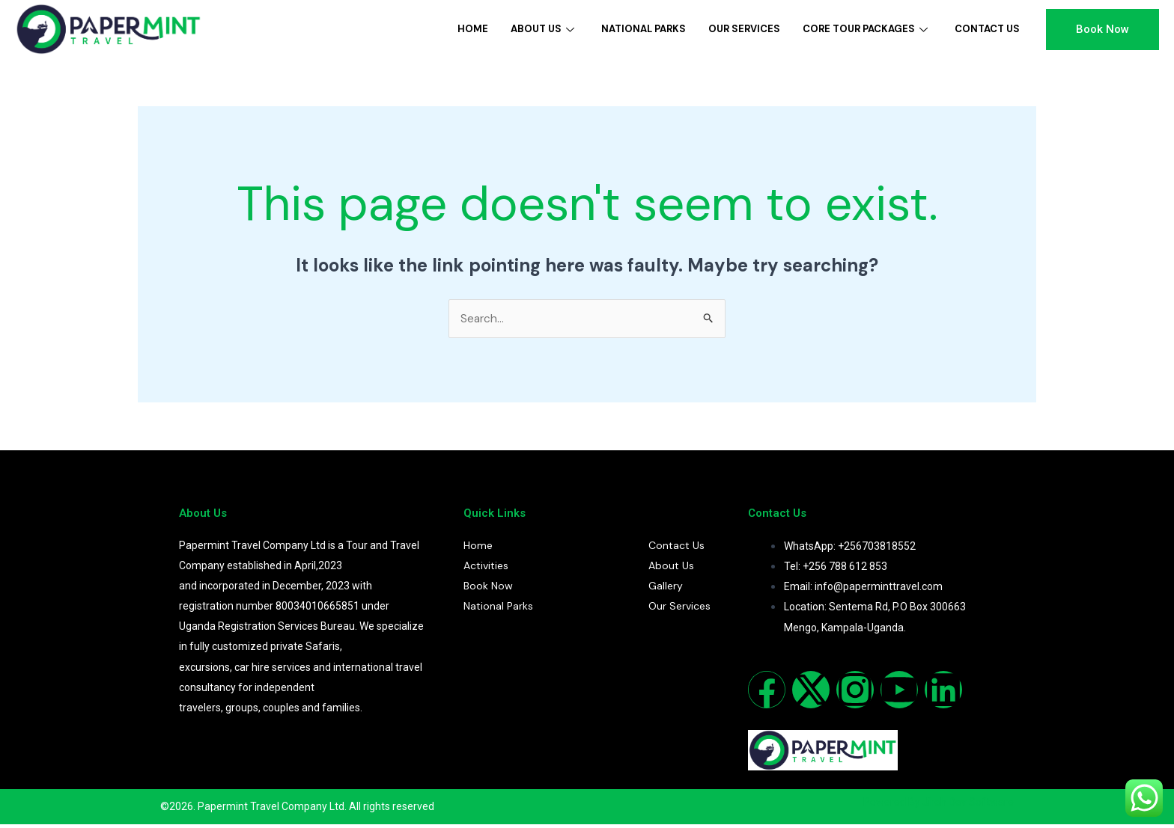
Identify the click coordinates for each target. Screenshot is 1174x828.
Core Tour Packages (865, 28)
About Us (542, 28)
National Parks (643, 28)
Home (472, 28)
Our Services (744, 28)
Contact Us (987, 28)
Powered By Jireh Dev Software (938, 805)
